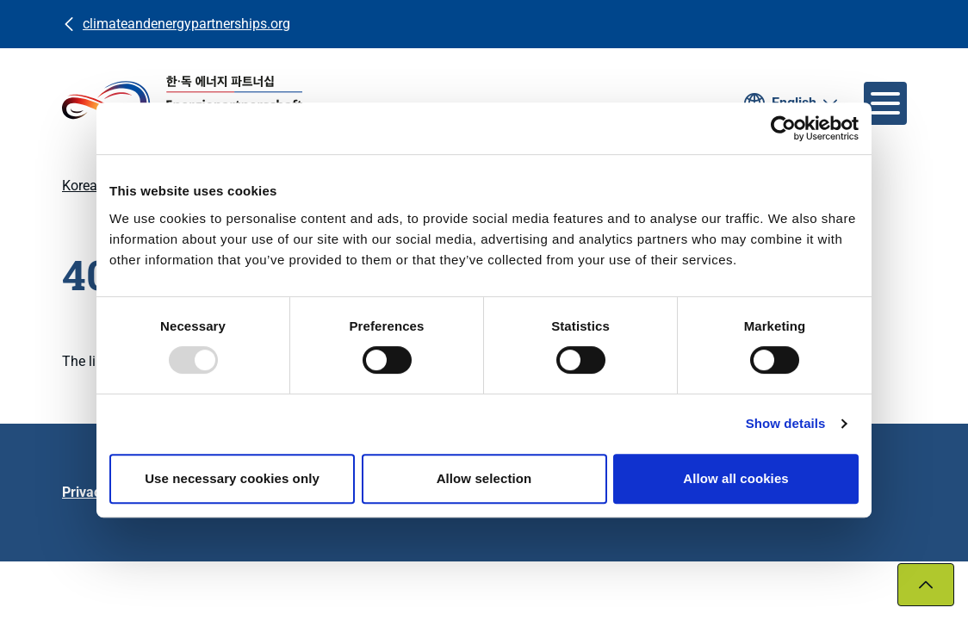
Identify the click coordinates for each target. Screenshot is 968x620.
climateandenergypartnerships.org (186, 24)
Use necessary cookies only (232, 478)
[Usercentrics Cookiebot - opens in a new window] (783, 128)
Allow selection (484, 478)
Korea (79, 185)
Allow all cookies (736, 478)
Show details (786, 423)
